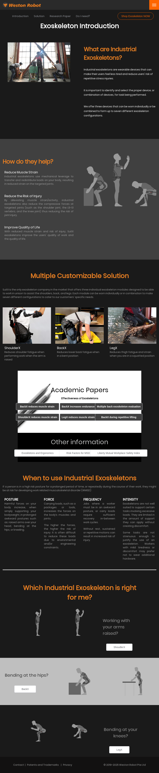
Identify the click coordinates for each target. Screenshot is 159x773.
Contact (18, 765)
